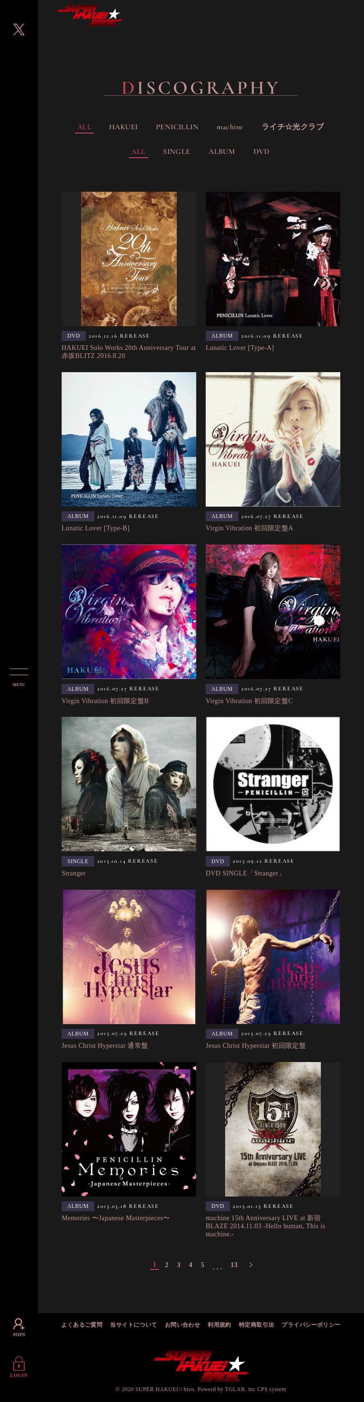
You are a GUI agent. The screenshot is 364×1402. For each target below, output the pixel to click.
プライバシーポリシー (311, 1325)
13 (233, 1264)
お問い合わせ (182, 1325)
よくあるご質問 (81, 1325)
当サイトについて (133, 1325)
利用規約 (219, 1325)
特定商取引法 (256, 1325)
